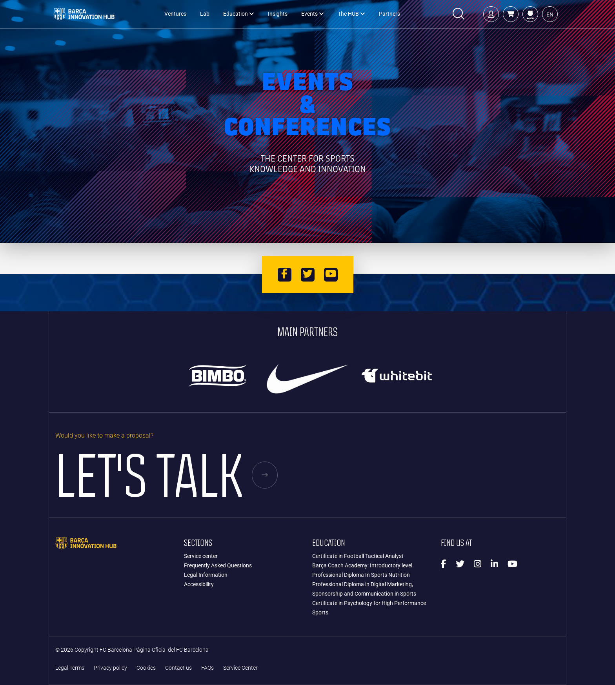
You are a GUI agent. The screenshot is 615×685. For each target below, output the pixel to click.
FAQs (207, 668)
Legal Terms (69, 668)
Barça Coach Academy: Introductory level (362, 565)
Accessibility (199, 584)
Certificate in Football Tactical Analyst (358, 556)
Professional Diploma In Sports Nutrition (361, 575)
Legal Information (205, 575)
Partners (389, 14)
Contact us (178, 668)
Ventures (175, 14)
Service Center (240, 668)
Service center (201, 556)
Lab (204, 14)
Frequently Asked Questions (218, 565)
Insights (277, 14)
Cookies (146, 668)
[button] (511, 14)
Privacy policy (110, 668)
